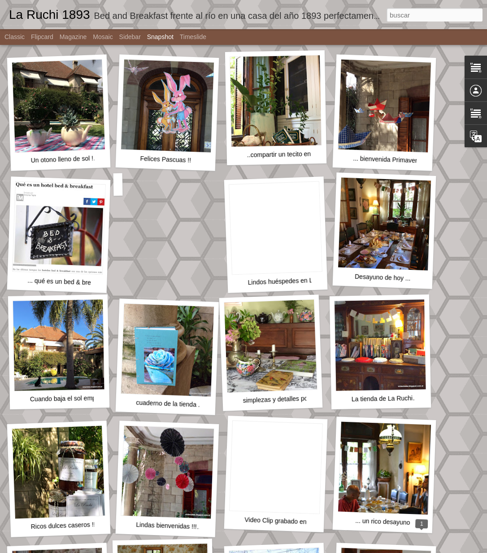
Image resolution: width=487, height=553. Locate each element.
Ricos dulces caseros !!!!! (65, 525)
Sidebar (130, 36)
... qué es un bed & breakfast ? (70, 282)
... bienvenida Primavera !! (389, 160)
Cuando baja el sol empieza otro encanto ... (90, 398)
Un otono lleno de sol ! (61, 159)
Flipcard (42, 36)
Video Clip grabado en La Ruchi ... (292, 521)
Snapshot (160, 36)
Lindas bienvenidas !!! (166, 526)
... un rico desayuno (382, 521)
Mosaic (103, 36)
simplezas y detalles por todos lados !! (296, 398)
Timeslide (193, 36)
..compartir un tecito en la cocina (292, 154)
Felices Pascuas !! (165, 159)
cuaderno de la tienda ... (170, 403)
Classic (14, 36)
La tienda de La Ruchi (382, 399)
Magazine (73, 36)
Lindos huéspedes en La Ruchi (291, 281)
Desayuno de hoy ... (383, 277)
